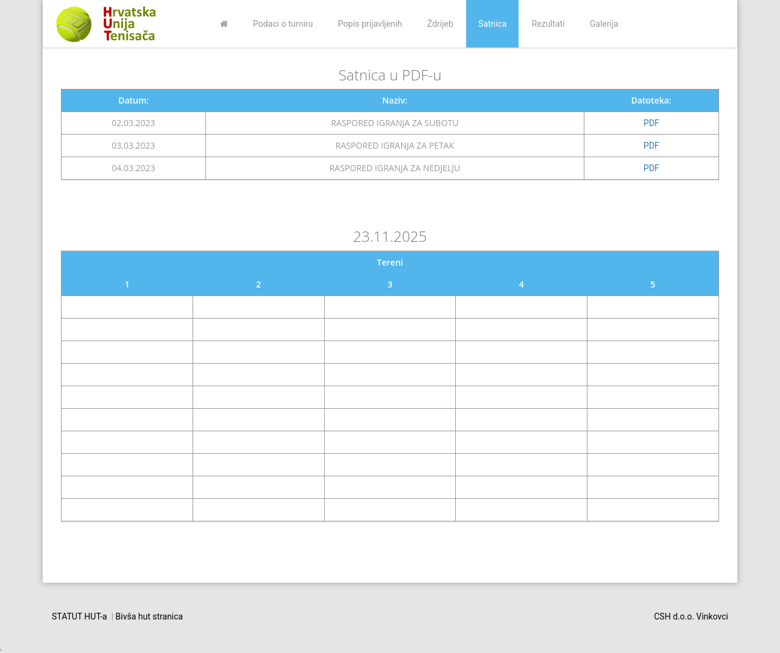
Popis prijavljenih (370, 24)
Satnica (492, 24)
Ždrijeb (440, 24)
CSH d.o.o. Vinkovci (691, 616)
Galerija (604, 24)
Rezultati (547, 24)
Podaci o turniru (283, 24)
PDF (651, 123)
